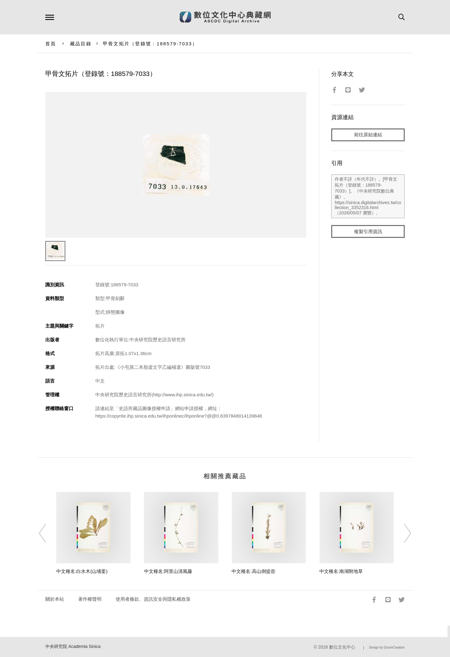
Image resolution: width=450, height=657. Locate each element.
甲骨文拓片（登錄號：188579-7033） (150, 43)
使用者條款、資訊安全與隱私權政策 (153, 599)
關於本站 (54, 599)
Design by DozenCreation (387, 647)
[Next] (402, 533)
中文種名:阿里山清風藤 (168, 571)
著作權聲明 (90, 599)
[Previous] (48, 533)
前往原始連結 (368, 135)
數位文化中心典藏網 (225, 17)
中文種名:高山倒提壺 (253, 571)
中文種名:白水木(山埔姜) (82, 571)
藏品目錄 (81, 43)
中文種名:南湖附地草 (341, 571)
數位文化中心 (342, 647)
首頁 (50, 43)
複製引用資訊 (368, 231)
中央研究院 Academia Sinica (73, 646)
